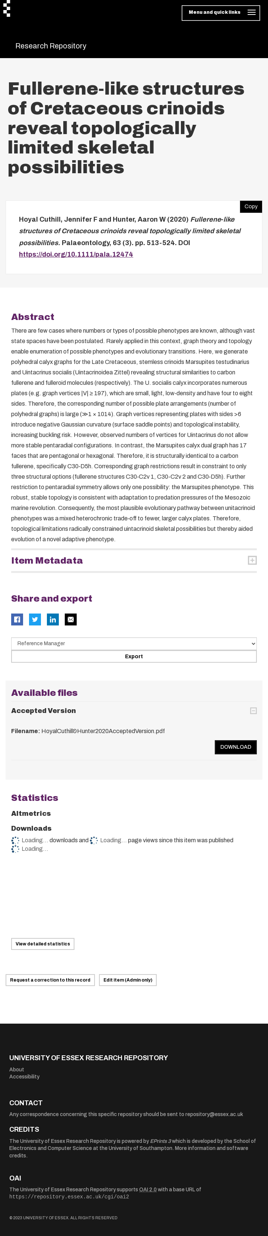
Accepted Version (43, 710)
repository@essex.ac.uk (214, 1114)
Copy (249, 204)
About (16, 1069)
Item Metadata (47, 560)
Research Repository (50, 46)
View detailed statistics (43, 944)
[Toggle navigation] (221, 13)
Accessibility (24, 1077)
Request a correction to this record (50, 980)
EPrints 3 (160, 1141)
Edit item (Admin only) (127, 980)
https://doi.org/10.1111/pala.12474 (76, 254)
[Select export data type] (134, 643)
